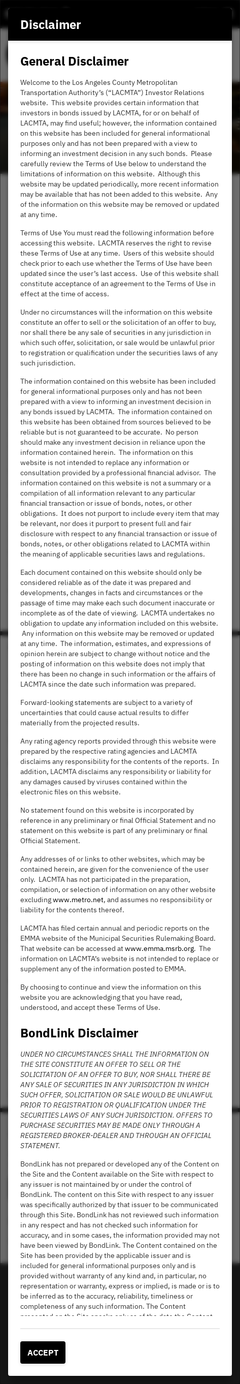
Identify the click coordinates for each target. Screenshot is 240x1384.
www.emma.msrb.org (159, 948)
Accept (42, 1352)
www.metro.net (78, 899)
